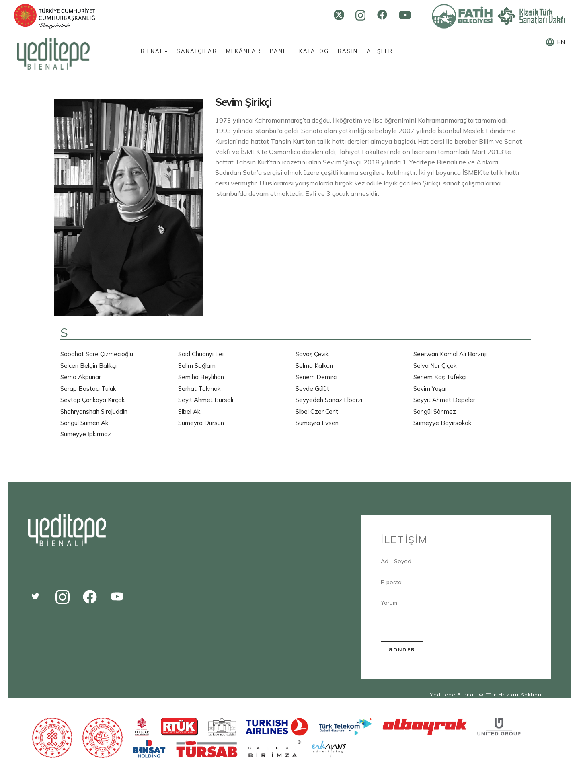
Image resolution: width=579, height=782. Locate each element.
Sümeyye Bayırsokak (442, 423)
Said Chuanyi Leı (201, 354)
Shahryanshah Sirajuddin (93, 411)
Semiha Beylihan (201, 377)
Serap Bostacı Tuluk (88, 388)
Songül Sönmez (434, 411)
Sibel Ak (189, 411)
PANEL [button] (280, 51)
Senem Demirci (316, 377)
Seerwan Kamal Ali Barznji (450, 354)
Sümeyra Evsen (317, 423)
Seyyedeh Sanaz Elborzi (329, 400)
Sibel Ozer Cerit (317, 411)
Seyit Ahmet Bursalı (205, 400)
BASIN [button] (348, 51)
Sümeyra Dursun (201, 423)
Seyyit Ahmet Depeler (444, 400)
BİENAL (154, 51)
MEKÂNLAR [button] (243, 51)
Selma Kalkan (314, 365)
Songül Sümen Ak (84, 423)
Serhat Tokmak (199, 388)
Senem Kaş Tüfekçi (439, 377)
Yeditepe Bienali (453, 695)
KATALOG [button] (314, 51)
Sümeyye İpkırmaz (85, 434)
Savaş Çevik (312, 354)
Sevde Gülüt (312, 388)
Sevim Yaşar (430, 388)
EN (561, 42)
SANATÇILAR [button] (197, 51)
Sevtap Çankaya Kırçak (92, 400)
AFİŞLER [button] (380, 51)
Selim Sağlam (197, 365)
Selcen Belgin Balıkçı (88, 365)
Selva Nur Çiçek (434, 365)
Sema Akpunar (80, 377)
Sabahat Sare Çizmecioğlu (96, 354)
